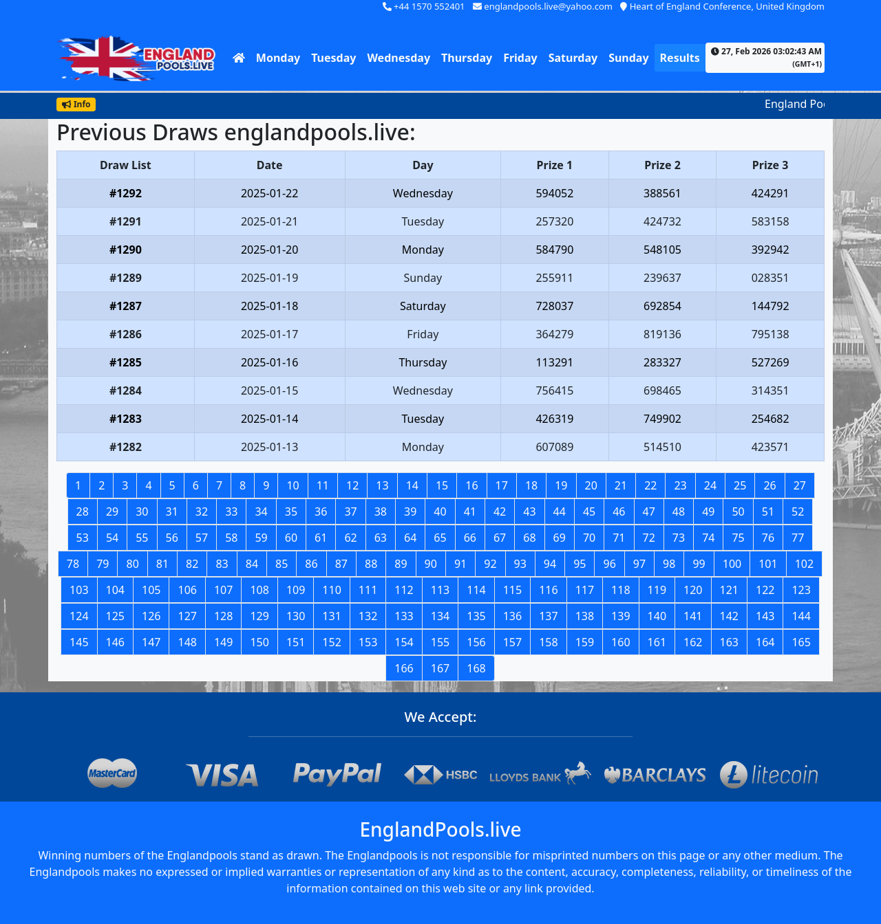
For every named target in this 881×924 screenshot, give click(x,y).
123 (801, 589)
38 (380, 511)
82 (192, 563)
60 (291, 537)
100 (732, 563)
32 (201, 511)
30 (142, 511)
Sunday (628, 57)
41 (470, 511)
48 (678, 511)
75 (738, 537)
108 (259, 589)
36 (321, 511)
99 (698, 563)
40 (440, 511)
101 (767, 563)
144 (801, 616)
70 (589, 537)
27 (800, 485)
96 (609, 563)
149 (223, 642)
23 (680, 485)
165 (801, 642)
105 (151, 589)
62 (350, 537)
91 (460, 563)
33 (231, 511)
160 (620, 642)
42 (499, 511)
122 (765, 589)
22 (650, 485)
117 (584, 589)
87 (341, 563)
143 (765, 616)
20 (591, 485)
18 (531, 485)
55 (142, 537)
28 (82, 511)
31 (172, 511)
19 (561, 485)
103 (79, 589)
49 (708, 511)
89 (400, 563)
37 (350, 511)
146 (115, 642)
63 (380, 537)
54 (112, 537)
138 (584, 616)
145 (79, 642)
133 (403, 616)
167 (440, 668)
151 (295, 642)
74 (708, 537)
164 (765, 642)
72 (649, 537)
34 (261, 511)
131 (331, 616)
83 (221, 563)
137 (548, 616)
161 (657, 642)
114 (476, 589)
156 (476, 642)
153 (368, 642)
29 (112, 511)
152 (331, 642)
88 (371, 563)
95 (579, 563)
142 (729, 616)
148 (187, 642)
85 (281, 563)
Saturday (573, 57)
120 (692, 589)
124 (79, 616)
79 (102, 563)
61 (321, 537)
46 (619, 511)
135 (476, 616)
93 (520, 563)
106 (187, 589)
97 (639, 563)
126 (151, 616)
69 (559, 537)
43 (529, 511)
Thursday (466, 57)
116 (548, 589)
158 (548, 642)
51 (768, 511)
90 (431, 563)
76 (768, 537)
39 (410, 511)
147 (151, 642)
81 (162, 563)
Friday (520, 57)
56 (172, 537)
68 (529, 537)
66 (470, 537)
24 (710, 485)
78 (73, 563)
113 (440, 589)
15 (442, 485)
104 (115, 589)
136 (512, 616)
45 (589, 511)
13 (382, 485)
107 (223, 589)
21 (621, 485)
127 (187, 616)
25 (740, 485)
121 (729, 589)
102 (804, 563)
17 (502, 485)
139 (620, 616)
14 (412, 485)
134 (440, 616)
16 (471, 485)
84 (252, 563)
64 (410, 537)
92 (490, 563)
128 (223, 616)
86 (311, 563)
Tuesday (333, 57)
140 (657, 616)
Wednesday (398, 57)
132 (368, 616)
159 (584, 642)
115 (512, 589)
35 (291, 511)
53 (82, 537)
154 (403, 642)
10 (292, 485)
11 (323, 485)
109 (295, 589)
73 (678, 537)
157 (512, 642)
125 (115, 616)
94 (550, 563)
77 (798, 537)
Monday (278, 57)
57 (201, 537)
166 (403, 668)
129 (259, 616)
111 (368, 589)
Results (680, 57)
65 (440, 537)
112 (403, 589)
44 (559, 511)
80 (132, 563)
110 (331, 589)
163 (729, 642)
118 (620, 589)
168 (476, 668)
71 (619, 537)
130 (295, 616)
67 (499, 537)
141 (692, 616)
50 (738, 511)
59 (261, 537)
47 (649, 511)
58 (231, 537)
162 (692, 642)
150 (259, 642)
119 (657, 589)
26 (769, 485)
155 (440, 642)
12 (352, 485)
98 (669, 563)
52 (798, 511)
